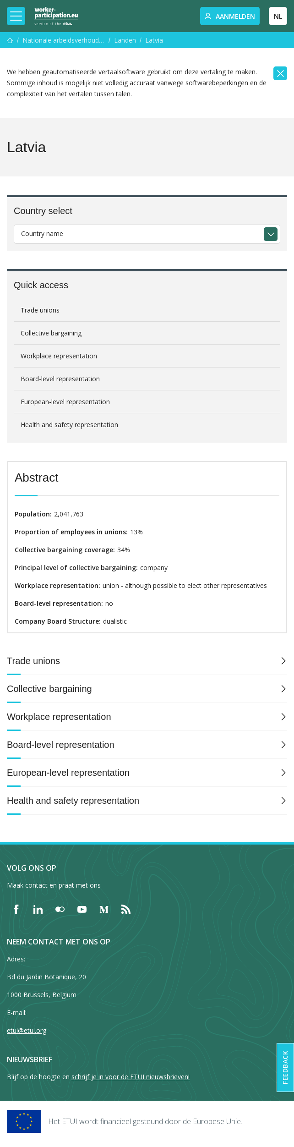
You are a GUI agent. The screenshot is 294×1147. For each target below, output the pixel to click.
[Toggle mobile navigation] (16, 16)
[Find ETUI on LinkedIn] (38, 909)
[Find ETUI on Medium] (104, 909)
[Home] (56, 16)
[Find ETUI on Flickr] (60, 909)
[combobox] (147, 234)
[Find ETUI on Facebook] (16, 909)
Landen (125, 40)
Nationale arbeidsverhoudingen (63, 40)
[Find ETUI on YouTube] (82, 909)
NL (278, 16)
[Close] (280, 73)
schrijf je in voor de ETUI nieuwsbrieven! (130, 1076)
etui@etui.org (26, 1030)
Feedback (285, 1067)
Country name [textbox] (42, 233)
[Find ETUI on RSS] (126, 909)
